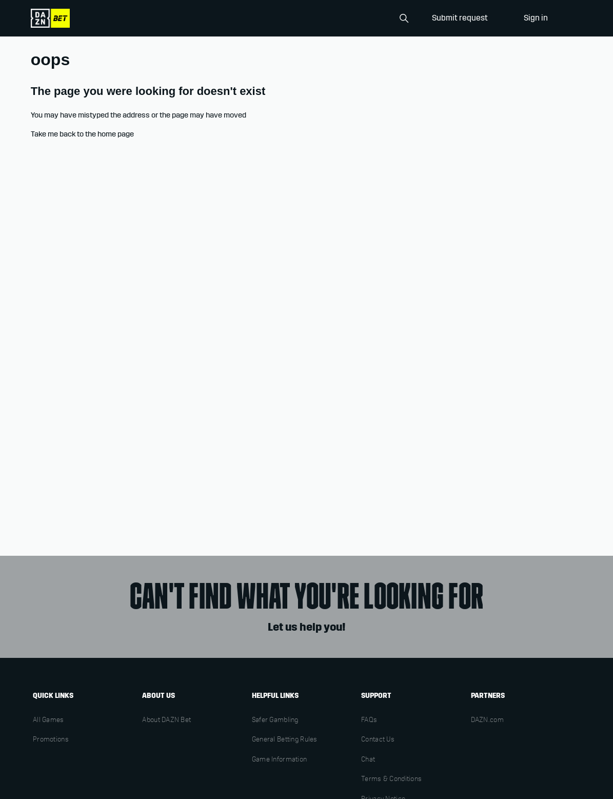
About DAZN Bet (166, 720)
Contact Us (377, 740)
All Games (48, 720)
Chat (368, 760)
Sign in (536, 18)
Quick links (53, 695)
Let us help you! (306, 627)
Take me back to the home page (82, 134)
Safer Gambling (275, 720)
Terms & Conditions (391, 779)
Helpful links (275, 695)
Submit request (460, 18)
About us (158, 695)
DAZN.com (487, 720)
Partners (488, 695)
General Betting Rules (285, 740)
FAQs (369, 720)
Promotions (51, 740)
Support (376, 695)
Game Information (279, 760)
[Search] (361, 18)
